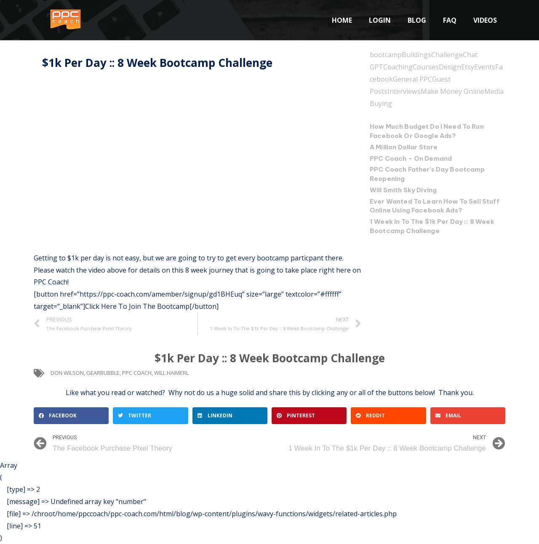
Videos (485, 20)
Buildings (416, 54)
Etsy (467, 67)
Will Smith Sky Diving (403, 189)
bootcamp (386, 54)
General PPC (409, 79)
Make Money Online (452, 91)
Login (380, 20)
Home (342, 20)
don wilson (67, 373)
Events (484, 67)
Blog (417, 20)
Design (450, 67)
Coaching (398, 67)
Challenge (447, 54)
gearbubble (103, 373)
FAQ (449, 20)
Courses (426, 67)
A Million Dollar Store (404, 146)
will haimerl (171, 373)
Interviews (403, 91)
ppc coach (137, 373)
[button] (71, 415)
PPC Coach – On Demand (411, 158)
